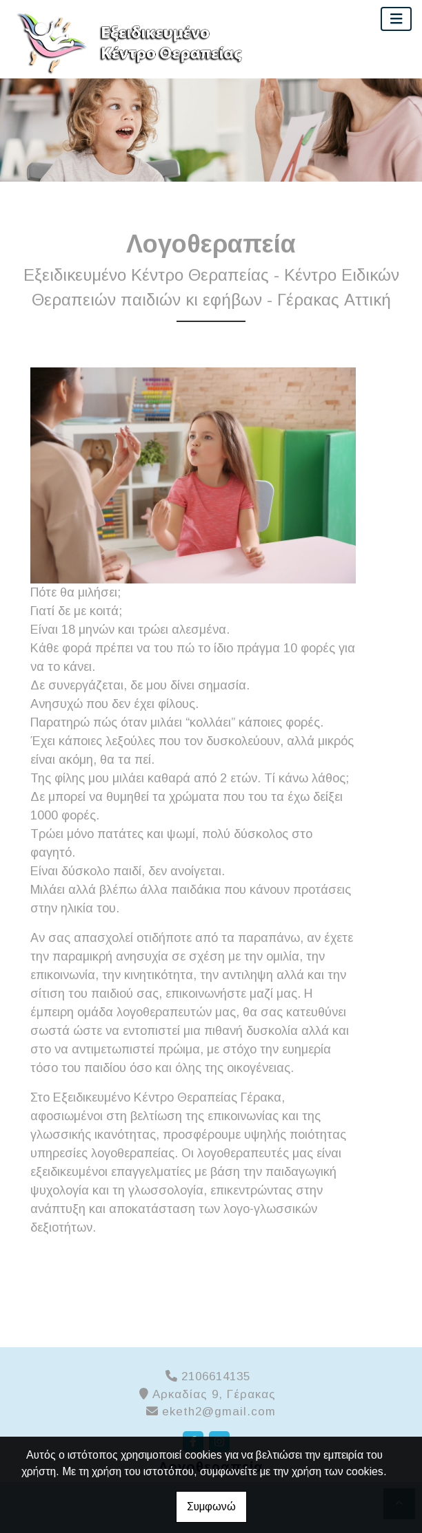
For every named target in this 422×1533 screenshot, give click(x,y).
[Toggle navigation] (396, 19)
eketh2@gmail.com (219, 1411)
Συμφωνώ (211, 1506)
